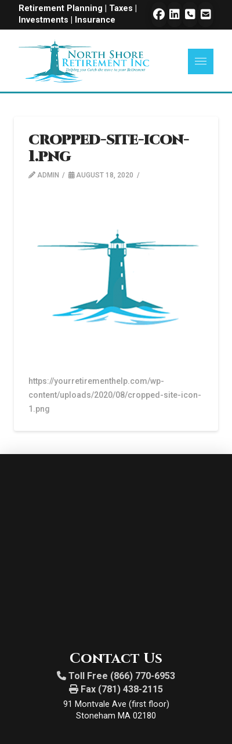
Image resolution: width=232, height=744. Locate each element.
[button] (200, 61)
